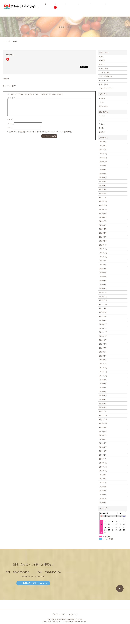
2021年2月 (102, 324)
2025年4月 (102, 185)
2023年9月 (102, 261)
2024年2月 (102, 241)
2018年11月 (103, 419)
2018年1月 (102, 459)
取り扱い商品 (69, 6)
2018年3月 (102, 451)
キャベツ (102, 116)
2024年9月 (102, 213)
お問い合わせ (115, 6)
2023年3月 (102, 284)
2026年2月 (102, 146)
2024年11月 (103, 205)
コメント (11, 98)
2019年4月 (102, 399)
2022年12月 (103, 296)
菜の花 (101, 128)
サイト (9, 128)
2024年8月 (102, 217)
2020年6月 (102, 352)
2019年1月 (102, 411)
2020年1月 (102, 364)
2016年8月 (102, 502)
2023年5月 (102, 277)
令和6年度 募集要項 (102, 6)
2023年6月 (102, 273)
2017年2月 (102, 495)
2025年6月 (102, 177)
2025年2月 (102, 193)
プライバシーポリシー (106, 88)
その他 (101, 102)
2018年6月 (102, 439)
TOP (5, 41)
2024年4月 (102, 233)
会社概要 (55, 6)
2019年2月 (102, 407)
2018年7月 (102, 435)
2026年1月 (102, 150)
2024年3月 (102, 237)
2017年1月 (102, 499)
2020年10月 (103, 336)
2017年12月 (103, 463)
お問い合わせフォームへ (33, 583)
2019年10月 (103, 376)
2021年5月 (102, 316)
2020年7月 (102, 348)
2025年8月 (102, 169)
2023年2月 (102, 288)
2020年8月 (102, 344)
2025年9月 (102, 166)
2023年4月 (102, 280)
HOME (49, 6)
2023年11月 (103, 253)
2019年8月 (102, 384)
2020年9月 (102, 340)
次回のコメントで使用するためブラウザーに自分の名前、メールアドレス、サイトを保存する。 (41, 132)
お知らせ (102, 98)
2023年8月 (102, 265)
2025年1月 (102, 197)
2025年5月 (102, 181)
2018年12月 (103, 415)
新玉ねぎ (102, 132)
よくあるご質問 (90, 6)
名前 (9, 119)
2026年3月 (102, 142)
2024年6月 (102, 225)
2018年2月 (102, 455)
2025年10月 (103, 162)
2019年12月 (103, 368)
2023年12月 (103, 249)
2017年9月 (102, 475)
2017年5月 (102, 487)
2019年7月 (102, 388)
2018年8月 (102, 431)
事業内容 (61, 6)
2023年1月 (102, 292)
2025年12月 (103, 154)
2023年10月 (103, 257)
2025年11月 (103, 158)
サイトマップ (103, 80)
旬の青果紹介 (79, 6)
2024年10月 (103, 209)
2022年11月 (103, 300)
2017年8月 (102, 479)
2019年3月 (102, 403)
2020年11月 (103, 332)
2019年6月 (102, 391)
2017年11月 (103, 467)
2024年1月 (102, 245)
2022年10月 (103, 304)
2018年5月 (102, 443)
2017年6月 (102, 483)
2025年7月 (102, 173)
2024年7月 (102, 221)
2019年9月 (102, 380)
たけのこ (102, 124)
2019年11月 (103, 372)
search (124, 6)
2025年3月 (102, 189)
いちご (101, 120)
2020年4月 (102, 356)
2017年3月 (102, 491)
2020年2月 (102, 360)
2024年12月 (103, 201)
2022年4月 (102, 308)
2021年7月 (102, 312)
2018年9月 (102, 427)
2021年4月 (102, 320)
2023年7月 (102, 269)
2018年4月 (102, 447)
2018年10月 (103, 423)
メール (10, 124)
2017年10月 (103, 471)
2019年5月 (102, 395)
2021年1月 (102, 328)
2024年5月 (102, 229)
